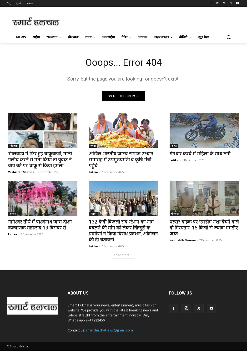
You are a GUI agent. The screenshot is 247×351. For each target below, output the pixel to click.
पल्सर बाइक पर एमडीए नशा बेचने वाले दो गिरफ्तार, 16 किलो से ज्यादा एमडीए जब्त (204, 228)
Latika (93, 172)
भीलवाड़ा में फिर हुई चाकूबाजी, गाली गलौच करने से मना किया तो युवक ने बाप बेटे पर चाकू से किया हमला (40, 159)
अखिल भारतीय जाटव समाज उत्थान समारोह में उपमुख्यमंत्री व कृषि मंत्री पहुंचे (121, 159)
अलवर (12, 214)
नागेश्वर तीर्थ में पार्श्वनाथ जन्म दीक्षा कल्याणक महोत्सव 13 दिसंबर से (40, 225)
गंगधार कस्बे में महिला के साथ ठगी (201, 154)
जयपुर (93, 145)
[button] (228, 37)
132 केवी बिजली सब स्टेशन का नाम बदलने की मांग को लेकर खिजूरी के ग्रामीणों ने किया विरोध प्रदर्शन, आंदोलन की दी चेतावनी (123, 231)
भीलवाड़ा (14, 145)
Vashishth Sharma (21, 172)
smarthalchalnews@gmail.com (109, 330)
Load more (123, 255)
